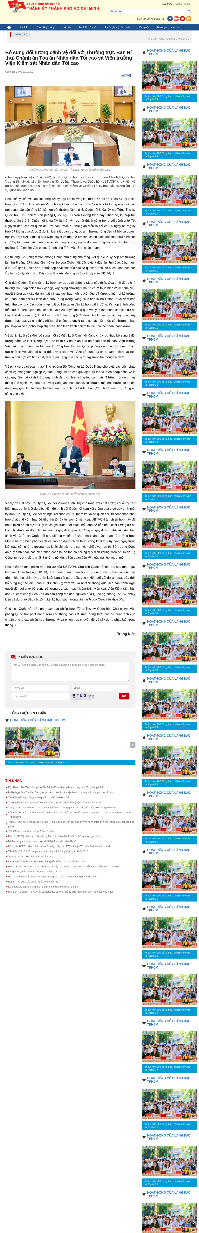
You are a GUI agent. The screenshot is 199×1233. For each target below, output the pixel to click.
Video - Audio (182, 4)
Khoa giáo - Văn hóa (168, 27)
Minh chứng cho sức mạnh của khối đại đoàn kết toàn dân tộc (43, 841)
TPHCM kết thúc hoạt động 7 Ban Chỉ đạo (31, 831)
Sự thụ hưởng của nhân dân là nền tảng (30, 856)
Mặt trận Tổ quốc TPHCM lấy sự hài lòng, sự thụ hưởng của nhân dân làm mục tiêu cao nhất (60, 891)
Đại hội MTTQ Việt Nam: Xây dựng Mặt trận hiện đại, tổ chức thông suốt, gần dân (54, 836)
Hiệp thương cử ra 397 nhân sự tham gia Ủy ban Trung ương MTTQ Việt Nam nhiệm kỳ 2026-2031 (64, 866)
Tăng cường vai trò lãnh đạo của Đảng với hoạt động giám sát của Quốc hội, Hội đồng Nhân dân (62, 807)
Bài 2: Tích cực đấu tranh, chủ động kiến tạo (33, 881)
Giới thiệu (167, 4)
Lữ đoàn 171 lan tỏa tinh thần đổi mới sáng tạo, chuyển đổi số (43, 886)
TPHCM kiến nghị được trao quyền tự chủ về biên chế (38, 797)
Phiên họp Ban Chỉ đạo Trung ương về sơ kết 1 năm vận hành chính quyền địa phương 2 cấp (60, 792)
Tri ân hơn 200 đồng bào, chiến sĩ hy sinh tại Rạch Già (38, 762)
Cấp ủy (67, 27)
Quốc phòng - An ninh (117, 27)
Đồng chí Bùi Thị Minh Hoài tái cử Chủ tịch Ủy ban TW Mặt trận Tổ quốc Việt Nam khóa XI (59, 846)
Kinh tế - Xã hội (88, 27)
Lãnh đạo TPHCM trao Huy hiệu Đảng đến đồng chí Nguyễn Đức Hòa (47, 861)
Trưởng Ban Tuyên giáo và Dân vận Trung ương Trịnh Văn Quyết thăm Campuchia (54, 802)
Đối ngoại (143, 27)
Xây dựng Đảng (45, 27)
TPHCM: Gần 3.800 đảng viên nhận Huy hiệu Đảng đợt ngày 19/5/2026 (48, 851)
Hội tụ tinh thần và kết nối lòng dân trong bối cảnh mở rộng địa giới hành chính (52, 876)
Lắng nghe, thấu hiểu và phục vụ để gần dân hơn (35, 871)
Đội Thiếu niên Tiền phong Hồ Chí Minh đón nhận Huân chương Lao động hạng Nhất (56, 787)
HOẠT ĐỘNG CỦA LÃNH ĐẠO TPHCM (37, 720)
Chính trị (24, 27)
